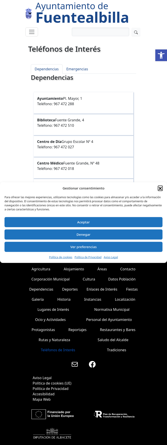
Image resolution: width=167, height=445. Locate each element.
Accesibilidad (43, 394)
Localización (125, 299)
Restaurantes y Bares (117, 329)
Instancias (92, 299)
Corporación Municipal (51, 279)
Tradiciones (116, 349)
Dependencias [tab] (47, 69)
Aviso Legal (111, 257)
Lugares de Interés (53, 309)
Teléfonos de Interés (58, 349)
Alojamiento (74, 269)
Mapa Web (42, 399)
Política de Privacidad (88, 257)
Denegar (83, 234)
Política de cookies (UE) (52, 383)
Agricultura (41, 269)
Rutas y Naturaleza (54, 339)
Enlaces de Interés (102, 289)
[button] (161, 55)
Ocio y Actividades (50, 319)
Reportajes (77, 329)
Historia (64, 299)
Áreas (102, 269)
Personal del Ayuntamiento (109, 319)
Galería (38, 299)
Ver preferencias (83, 247)
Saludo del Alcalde (113, 339)
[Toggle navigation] (31, 31)
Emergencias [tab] (77, 69)
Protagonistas (43, 329)
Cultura (89, 279)
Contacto (127, 269)
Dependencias (41, 289)
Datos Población (122, 279)
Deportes (70, 289)
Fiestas (132, 289)
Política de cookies (60, 257)
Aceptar (83, 222)
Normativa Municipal (112, 309)
